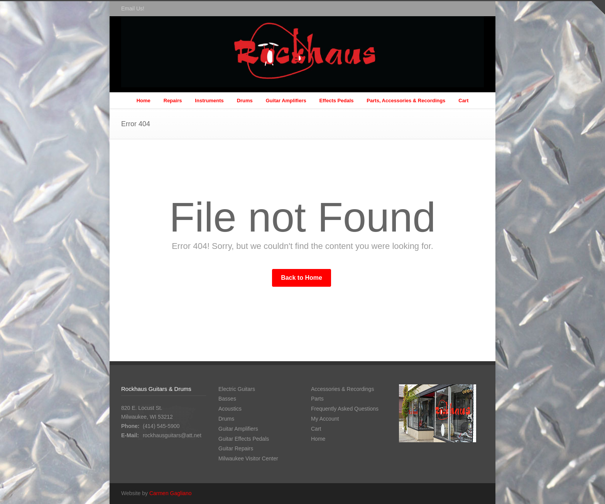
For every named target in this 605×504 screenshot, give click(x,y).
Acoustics (230, 409)
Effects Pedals (336, 100)
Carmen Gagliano (170, 493)
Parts (317, 399)
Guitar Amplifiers (286, 100)
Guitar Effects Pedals (243, 439)
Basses (227, 399)
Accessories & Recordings (342, 389)
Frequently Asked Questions (345, 409)
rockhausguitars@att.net (172, 435)
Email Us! (132, 8)
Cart (463, 100)
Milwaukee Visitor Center (248, 458)
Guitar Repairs (235, 448)
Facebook (476, 9)
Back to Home (301, 277)
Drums (245, 100)
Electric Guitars (236, 389)
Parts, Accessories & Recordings (406, 100)
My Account (325, 419)
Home (143, 100)
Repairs (173, 100)
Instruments (209, 100)
